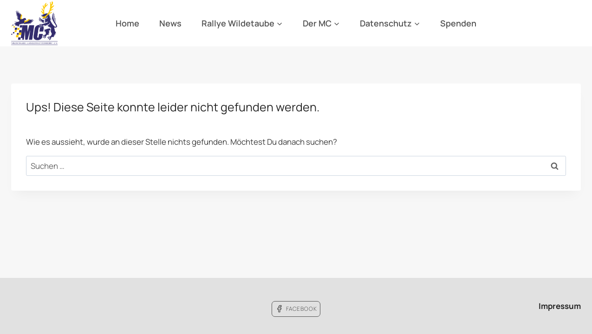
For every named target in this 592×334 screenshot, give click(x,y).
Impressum (560, 306)
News (170, 23)
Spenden (458, 23)
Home (127, 23)
